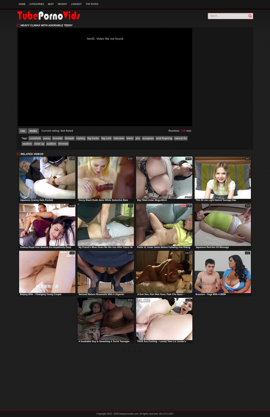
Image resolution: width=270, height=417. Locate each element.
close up (39, 143)
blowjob (69, 138)
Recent (62, 4)
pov (138, 138)
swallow (27, 143)
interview (119, 138)
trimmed (63, 143)
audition (51, 143)
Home (22, 4)
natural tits (181, 138)
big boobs (93, 138)
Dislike (33, 131)
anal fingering (164, 138)
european (148, 138)
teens (130, 138)
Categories (36, 4)
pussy (46, 138)
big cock (106, 138)
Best (51, 4)
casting (80, 138)
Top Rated (92, 4)
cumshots (35, 138)
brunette (57, 138)
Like (23, 131)
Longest (76, 4)
